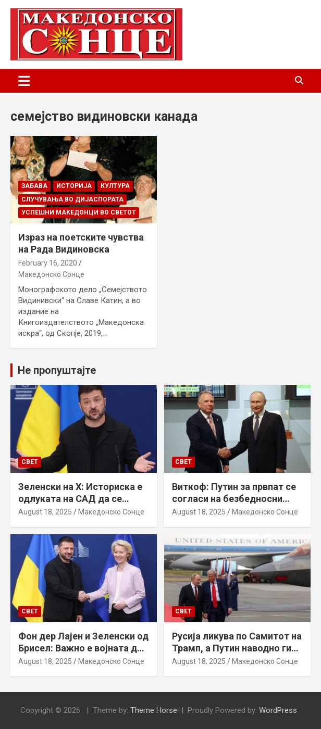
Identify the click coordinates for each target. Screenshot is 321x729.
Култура (115, 186)
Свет (29, 462)
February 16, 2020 (47, 263)
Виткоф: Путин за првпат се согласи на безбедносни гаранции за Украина (234, 499)
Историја (74, 186)
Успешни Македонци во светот (78, 212)
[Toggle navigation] (24, 81)
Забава (34, 186)
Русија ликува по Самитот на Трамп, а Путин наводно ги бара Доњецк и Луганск (237, 648)
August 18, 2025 (45, 512)
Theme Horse (153, 710)
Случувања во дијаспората (72, 199)
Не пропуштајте (57, 370)
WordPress (278, 710)
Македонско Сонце (51, 274)
